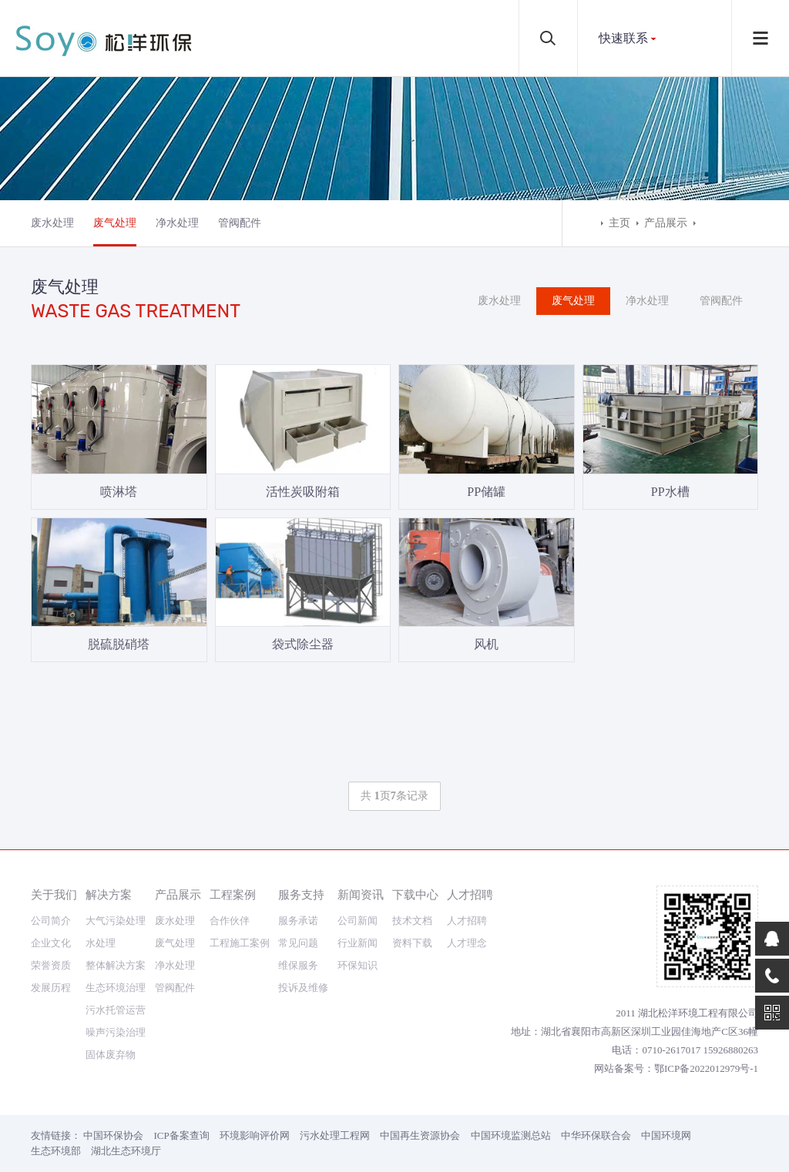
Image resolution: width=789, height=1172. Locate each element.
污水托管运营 (116, 1010)
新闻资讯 (360, 894)
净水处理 (177, 223)
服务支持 (301, 894)
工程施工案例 (240, 943)
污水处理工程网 (335, 1135)
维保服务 (298, 965)
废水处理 (52, 223)
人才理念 (467, 943)
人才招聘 (470, 894)
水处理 (101, 943)
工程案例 (233, 894)
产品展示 (665, 223)
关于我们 (54, 894)
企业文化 (51, 943)
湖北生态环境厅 (126, 1151)
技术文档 (412, 920)
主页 (619, 223)
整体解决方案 (116, 965)
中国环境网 (666, 1135)
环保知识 (357, 965)
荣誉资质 (51, 965)
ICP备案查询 (182, 1135)
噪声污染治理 (116, 1032)
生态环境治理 (116, 987)
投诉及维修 (303, 987)
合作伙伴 (230, 920)
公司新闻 (357, 920)
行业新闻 (357, 943)
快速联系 (623, 38)
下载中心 (415, 894)
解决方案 (109, 894)
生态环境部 (56, 1151)
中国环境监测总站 (511, 1135)
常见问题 (298, 943)
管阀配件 (239, 223)
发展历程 (51, 987)
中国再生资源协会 (420, 1135)
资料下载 (412, 943)
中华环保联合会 (596, 1135)
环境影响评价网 (255, 1135)
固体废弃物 (111, 1054)
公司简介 (51, 920)
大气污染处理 (116, 920)
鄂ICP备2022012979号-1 (706, 1068)
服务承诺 (298, 920)
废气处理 (114, 223)
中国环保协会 (113, 1135)
